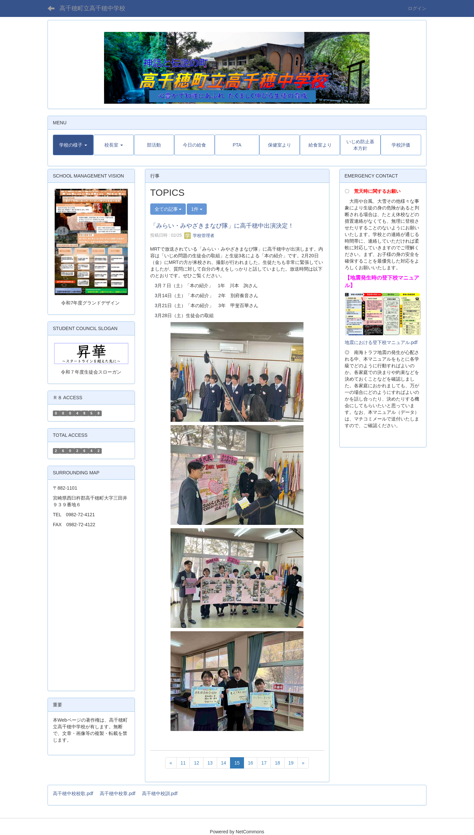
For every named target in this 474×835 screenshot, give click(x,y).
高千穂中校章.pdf (117, 793)
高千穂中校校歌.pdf (73, 793)
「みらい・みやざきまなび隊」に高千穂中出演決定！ (222, 225)
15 (237, 763)
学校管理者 (199, 235)
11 (183, 763)
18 (277, 763)
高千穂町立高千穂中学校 (92, 8)
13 (210, 763)
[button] (73, 145)
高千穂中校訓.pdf (160, 793)
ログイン (417, 8)
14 (223, 763)
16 (250, 763)
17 (264, 763)
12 (196, 763)
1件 (196, 209)
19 (291, 763)
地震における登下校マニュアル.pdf (381, 342)
